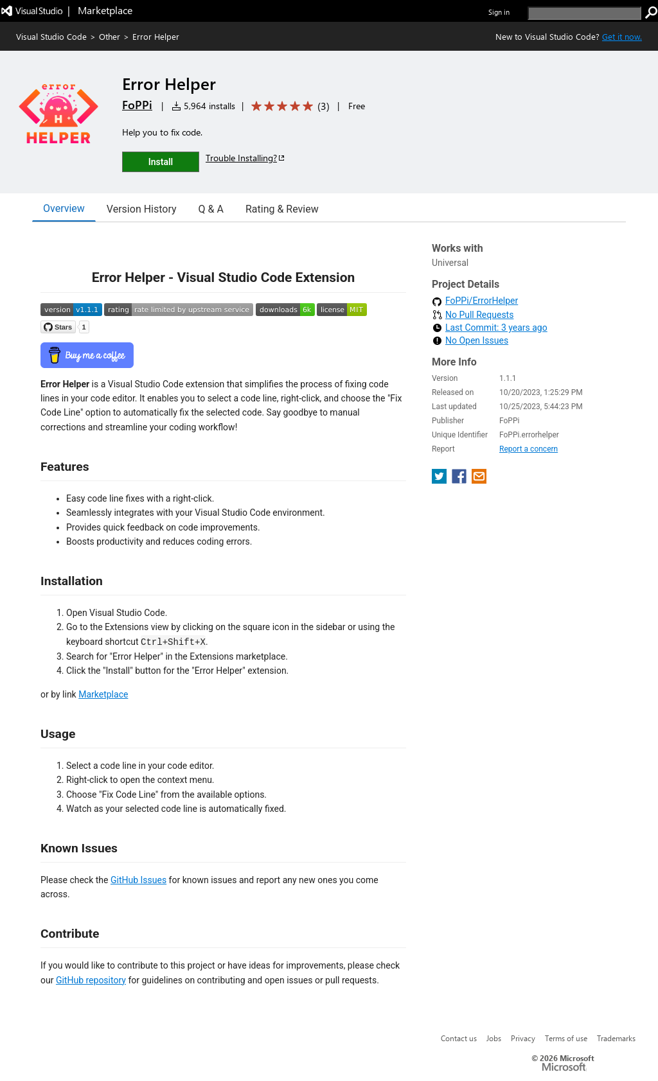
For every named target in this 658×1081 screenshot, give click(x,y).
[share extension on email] (479, 480)
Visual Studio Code (51, 36)
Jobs (493, 1038)
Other (109, 36)
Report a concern (528, 448)
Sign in (499, 12)
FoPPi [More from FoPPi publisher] (137, 104)
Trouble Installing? (246, 158)
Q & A (211, 209)
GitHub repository (91, 980)
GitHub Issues (138, 880)
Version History (142, 209)
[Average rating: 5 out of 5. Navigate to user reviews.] (288, 106)
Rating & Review (282, 209)
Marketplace (103, 694)
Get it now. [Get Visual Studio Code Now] (622, 36)
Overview (64, 208)
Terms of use (566, 1038)
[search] (584, 13)
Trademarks (616, 1038)
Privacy (523, 1038)
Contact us (459, 1038)
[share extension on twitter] (440, 480)
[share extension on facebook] (460, 480)
